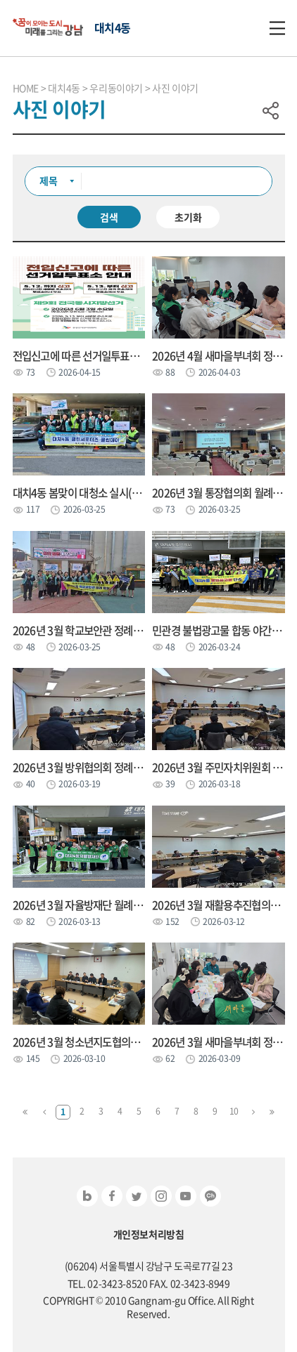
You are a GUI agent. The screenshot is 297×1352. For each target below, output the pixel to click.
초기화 (188, 217)
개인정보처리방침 (148, 1234)
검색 (109, 217)
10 (234, 1111)
